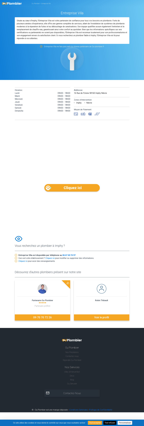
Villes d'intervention (72, 372)
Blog (72, 380)
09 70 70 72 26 (42, 317)
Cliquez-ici (50, 258)
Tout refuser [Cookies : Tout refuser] (110, 423)
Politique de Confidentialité (100, 410)
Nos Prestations (72, 352)
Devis (72, 376)
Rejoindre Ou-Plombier (72, 360)
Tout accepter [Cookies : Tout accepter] (95, 423)
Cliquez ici (72, 187)
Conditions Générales (78, 410)
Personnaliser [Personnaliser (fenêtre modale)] (125, 423)
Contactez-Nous (72, 393)
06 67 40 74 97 (69, 255)
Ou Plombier (36, 3)
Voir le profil (101, 317)
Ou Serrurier (72, 384)
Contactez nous (72, 356)
